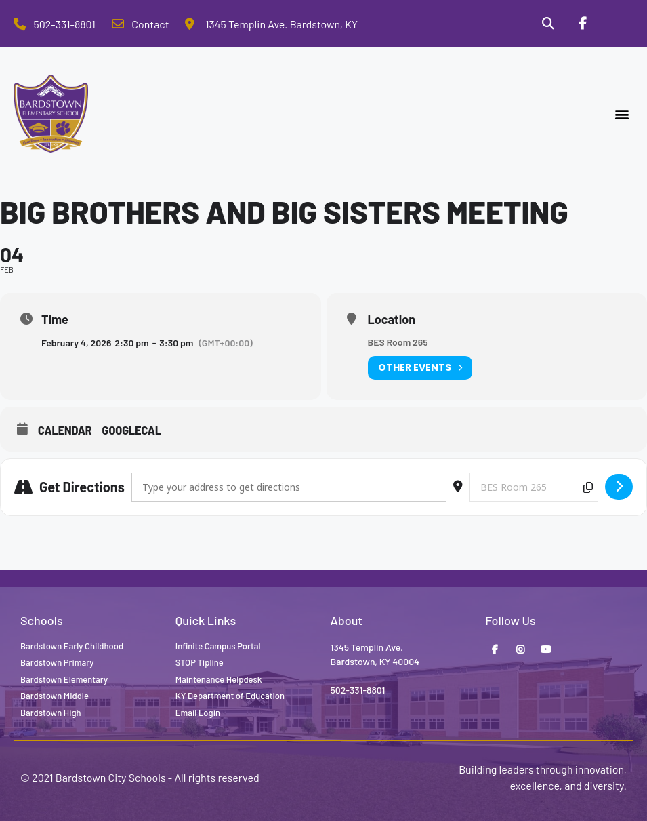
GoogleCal (132, 430)
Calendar (65, 430)
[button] (622, 113)
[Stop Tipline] (616, 24)
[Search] (548, 24)
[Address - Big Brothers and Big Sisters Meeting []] (288, 487)
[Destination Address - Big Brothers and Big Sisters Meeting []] (533, 487)
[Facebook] (582, 24)
